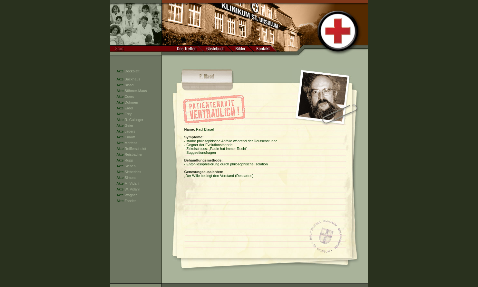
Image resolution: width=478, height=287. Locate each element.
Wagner (131, 195)
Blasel (129, 85)
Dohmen (131, 102)
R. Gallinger (134, 120)
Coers (129, 96)
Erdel (129, 108)
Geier (129, 125)
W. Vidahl (132, 189)
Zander (130, 201)
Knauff (130, 137)
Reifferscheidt (135, 149)
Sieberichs (133, 172)
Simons (131, 178)
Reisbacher (134, 154)
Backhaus (132, 79)
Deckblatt (132, 71)
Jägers (130, 131)
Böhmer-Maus (136, 91)
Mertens (131, 143)
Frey (128, 114)
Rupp (129, 160)
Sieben (130, 166)
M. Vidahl (132, 183)
